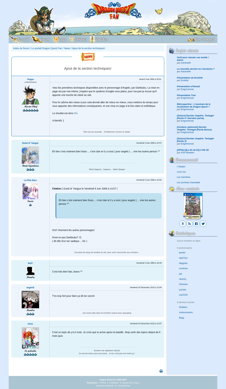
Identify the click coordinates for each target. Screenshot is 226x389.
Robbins (183, 307)
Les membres (184, 177)
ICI (75, 113)
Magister (183, 263)
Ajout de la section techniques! (88, 48)
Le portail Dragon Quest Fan (46, 48)
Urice (30, 324)
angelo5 (30, 287)
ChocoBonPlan (123, 386)
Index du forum (21, 48)
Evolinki (184, 80)
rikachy (182, 279)
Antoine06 (186, 62)
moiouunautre (186, 312)
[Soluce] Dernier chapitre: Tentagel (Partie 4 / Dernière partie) (195, 116)
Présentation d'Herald (188, 86)
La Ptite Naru (30, 180)
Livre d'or (181, 172)
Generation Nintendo (105, 386)
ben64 (182, 252)
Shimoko (183, 284)
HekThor (183, 258)
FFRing (102, 383)
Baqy (181, 317)
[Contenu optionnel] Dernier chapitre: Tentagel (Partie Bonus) (194, 128)
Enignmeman (187, 89)
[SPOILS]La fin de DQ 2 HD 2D (193, 150)
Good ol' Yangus (30, 143)
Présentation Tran (186, 95)
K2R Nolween (187, 152)
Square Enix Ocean (130, 383)
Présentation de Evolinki (190, 77)
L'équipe (181, 166)
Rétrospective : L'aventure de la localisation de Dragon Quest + (194, 105)
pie (180, 273)
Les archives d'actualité (188, 182)
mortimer (183, 268)
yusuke (182, 289)
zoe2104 (183, 294)
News (67, 48)
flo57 (30, 263)
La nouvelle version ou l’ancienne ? (196, 69)
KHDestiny (114, 383)
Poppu (30, 79)
